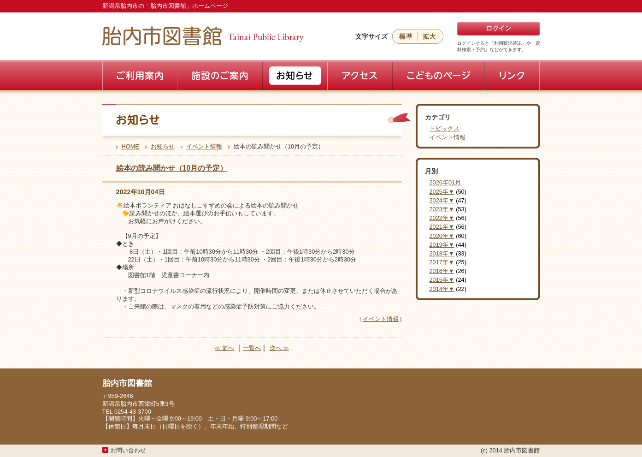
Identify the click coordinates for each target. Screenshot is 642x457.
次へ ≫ (279, 347)
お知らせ (163, 146)
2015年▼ (442, 279)
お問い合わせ (128, 450)
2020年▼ (442, 235)
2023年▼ (442, 209)
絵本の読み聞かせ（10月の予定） (172, 168)
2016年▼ (442, 270)
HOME (130, 146)
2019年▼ (442, 244)
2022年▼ (442, 217)
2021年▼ (442, 226)
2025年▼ (442, 191)
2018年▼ (442, 253)
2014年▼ (442, 288)
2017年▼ (442, 262)
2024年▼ (442, 200)
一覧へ (252, 347)
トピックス (444, 128)
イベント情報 (204, 146)
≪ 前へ (225, 347)
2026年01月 (445, 182)
